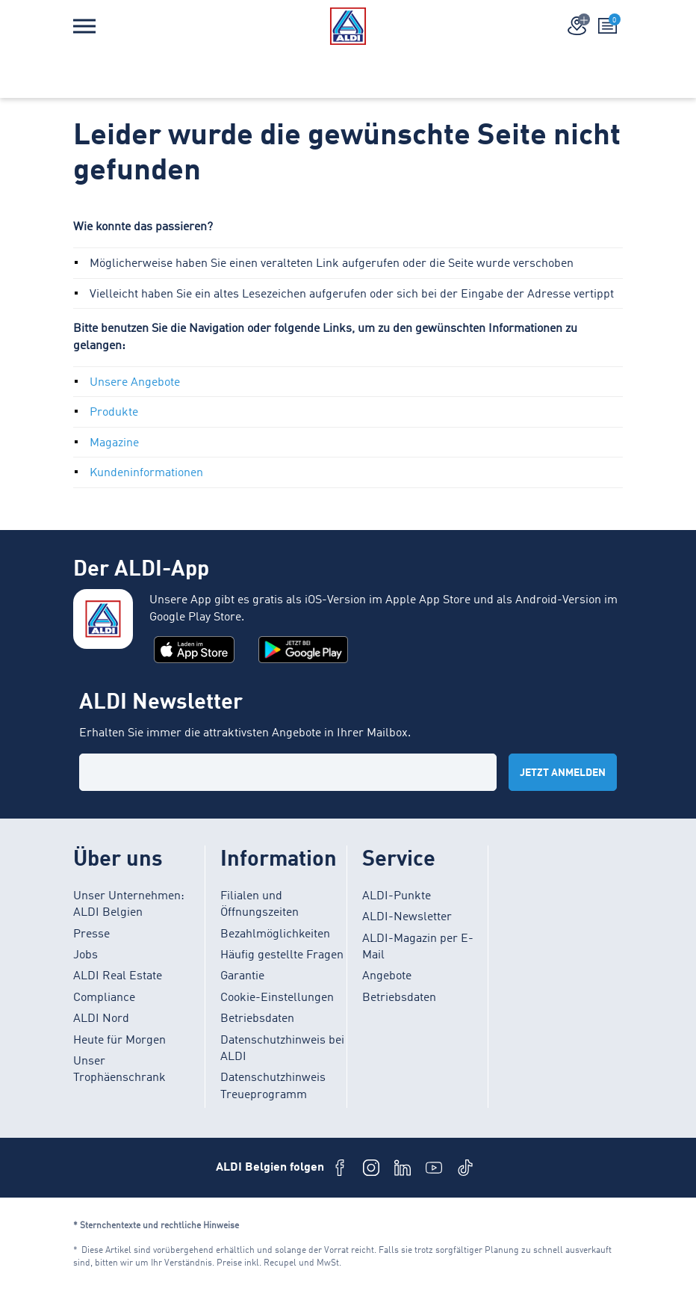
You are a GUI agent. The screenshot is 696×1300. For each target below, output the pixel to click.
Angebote (386, 976)
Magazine (114, 443)
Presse (91, 934)
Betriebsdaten (257, 1019)
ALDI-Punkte (396, 896)
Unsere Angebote (135, 383)
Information (278, 860)
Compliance (104, 998)
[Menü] (84, 26)
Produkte (114, 413)
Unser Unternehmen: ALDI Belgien (128, 904)
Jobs (85, 955)
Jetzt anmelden (563, 773)
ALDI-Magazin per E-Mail (417, 947)
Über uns (118, 860)
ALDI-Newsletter (407, 917)
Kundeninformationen (146, 473)
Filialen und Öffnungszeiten (259, 904)
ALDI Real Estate (117, 976)
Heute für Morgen (119, 1041)
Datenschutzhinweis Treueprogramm (273, 1086)
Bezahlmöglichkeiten (275, 934)
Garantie (242, 976)
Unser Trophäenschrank (119, 1070)
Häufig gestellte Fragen (282, 955)
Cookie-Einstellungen (277, 998)
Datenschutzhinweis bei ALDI (282, 1049)
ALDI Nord (101, 1019)
